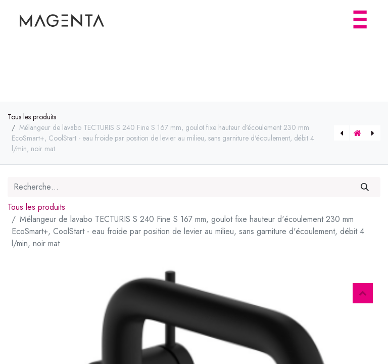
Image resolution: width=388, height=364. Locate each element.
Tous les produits (32, 117)
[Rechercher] (365, 187)
